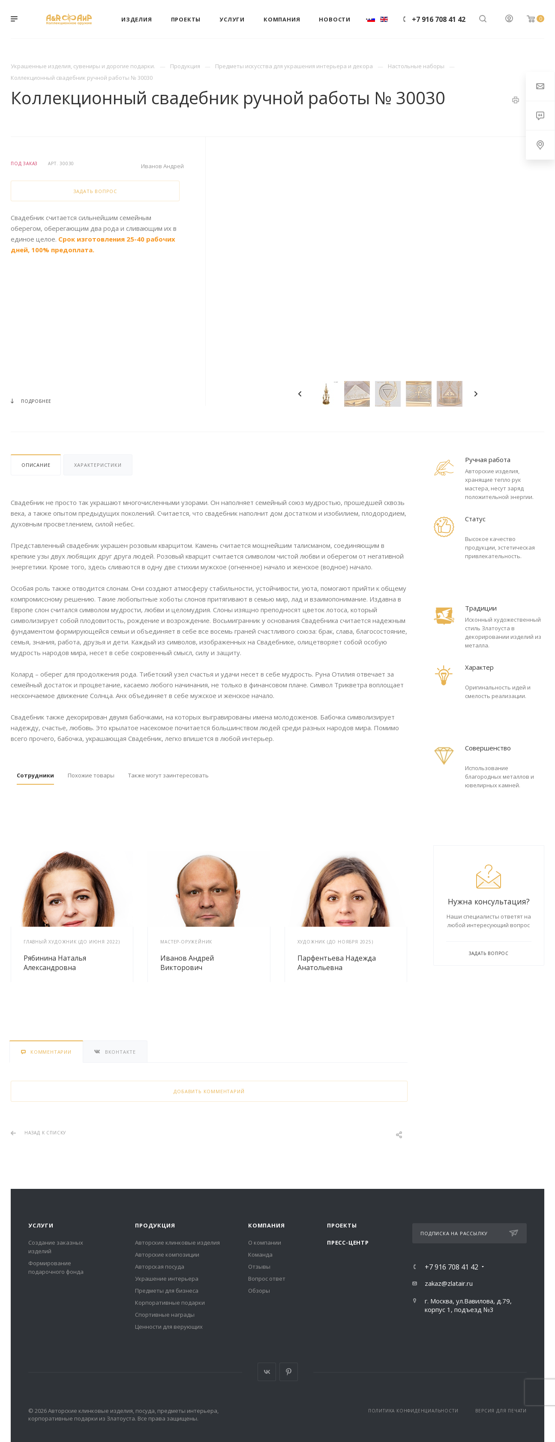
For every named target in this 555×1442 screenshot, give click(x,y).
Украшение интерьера (166, 1278)
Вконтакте (267, 1372)
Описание (35, 465)
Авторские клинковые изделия (177, 1242)
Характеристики (97, 465)
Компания (266, 1225)
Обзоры (259, 1290)
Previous (300, 394)
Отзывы (259, 1266)
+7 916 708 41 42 (438, 19)
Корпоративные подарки (170, 1302)
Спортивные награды (165, 1314)
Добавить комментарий (209, 1091)
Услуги (41, 1225)
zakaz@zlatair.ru (449, 1283)
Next (475, 394)
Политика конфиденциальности (413, 1411)
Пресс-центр (348, 1242)
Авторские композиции (167, 1254)
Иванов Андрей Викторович (187, 962)
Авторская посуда (159, 1266)
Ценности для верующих (169, 1326)
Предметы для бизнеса (166, 1290)
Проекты (342, 1225)
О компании (264, 1242)
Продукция (155, 1225)
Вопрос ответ (266, 1278)
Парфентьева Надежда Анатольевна (336, 962)
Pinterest (288, 1372)
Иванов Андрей (162, 166)
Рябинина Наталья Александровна (55, 962)
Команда (260, 1254)
